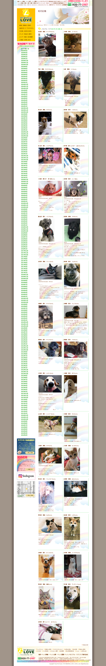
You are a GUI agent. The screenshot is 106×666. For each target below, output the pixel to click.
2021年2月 (24, 175)
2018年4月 (24, 243)
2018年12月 (24, 227)
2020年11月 (24, 181)
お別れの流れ (68, 649)
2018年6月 (24, 239)
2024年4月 (24, 100)
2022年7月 (24, 142)
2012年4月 (24, 385)
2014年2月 (24, 342)
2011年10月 (24, 397)
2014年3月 (24, 340)
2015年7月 (24, 308)
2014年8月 (24, 330)
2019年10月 (24, 207)
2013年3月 (24, 363)
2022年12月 (24, 132)
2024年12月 (24, 84)
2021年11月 (24, 157)
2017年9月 (24, 257)
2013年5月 (24, 360)
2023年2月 (24, 128)
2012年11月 (24, 371)
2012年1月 (24, 391)
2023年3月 (24, 126)
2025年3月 (24, 78)
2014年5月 (24, 336)
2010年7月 (24, 425)
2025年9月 (24, 66)
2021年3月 (24, 173)
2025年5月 (24, 74)
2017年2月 (24, 270)
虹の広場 (75, 649)
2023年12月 (24, 108)
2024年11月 (24, 86)
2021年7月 (24, 165)
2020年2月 (24, 199)
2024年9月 (24, 90)
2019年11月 (24, 205)
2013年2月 (24, 365)
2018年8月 (24, 235)
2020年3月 (24, 197)
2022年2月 (24, 151)
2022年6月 (24, 144)
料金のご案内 (82, 649)
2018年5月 (24, 241)
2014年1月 (24, 344)
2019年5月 (24, 217)
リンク (77, 651)
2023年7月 (24, 118)
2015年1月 (24, 320)
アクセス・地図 (54, 651)
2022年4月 (24, 148)
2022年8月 (24, 140)
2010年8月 (24, 423)
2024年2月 (24, 104)
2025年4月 (24, 76)
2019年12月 (24, 203)
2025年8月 (24, 68)
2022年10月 (24, 136)
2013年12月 (24, 346)
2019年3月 (24, 221)
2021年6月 (24, 167)
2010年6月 (24, 427)
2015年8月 (24, 306)
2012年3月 (24, 387)
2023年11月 (24, 110)
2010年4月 (24, 431)
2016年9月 (24, 280)
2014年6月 (24, 334)
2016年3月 (24, 292)
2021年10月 (24, 159)
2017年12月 (24, 251)
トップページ (40, 25)
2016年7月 (24, 284)
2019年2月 (24, 223)
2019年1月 (24, 225)
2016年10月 (24, 278)
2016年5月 (24, 288)
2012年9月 (24, 375)
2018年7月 (24, 237)
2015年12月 (24, 298)
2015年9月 (24, 304)
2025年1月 (24, 82)
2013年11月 (24, 348)
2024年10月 (24, 88)
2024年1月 (24, 106)
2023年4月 (24, 124)
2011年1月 (24, 413)
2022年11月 (24, 134)
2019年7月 (24, 213)
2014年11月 (24, 324)
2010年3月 (24, 433)
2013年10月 (24, 350)
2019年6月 (24, 215)
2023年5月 (24, 122)
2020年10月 (24, 183)
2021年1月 (24, 177)
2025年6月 (24, 72)
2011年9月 (24, 399)
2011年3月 (24, 409)
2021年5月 (24, 169)
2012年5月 (24, 383)
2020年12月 (24, 179)
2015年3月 (24, 316)
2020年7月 (24, 189)
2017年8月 (24, 258)
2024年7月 (24, 94)
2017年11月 (24, 253)
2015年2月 (24, 318)
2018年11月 (24, 229)
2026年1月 (24, 58)
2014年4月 (24, 338)
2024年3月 (24, 102)
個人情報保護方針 (70, 651)
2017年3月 (24, 268)
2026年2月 (24, 56)
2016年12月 (24, 274)
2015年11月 (24, 300)
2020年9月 (24, 185)
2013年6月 (24, 358)
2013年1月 (24, 367)
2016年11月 (24, 276)
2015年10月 (24, 302)
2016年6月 (24, 286)
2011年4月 (24, 407)
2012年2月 (24, 389)
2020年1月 (24, 201)
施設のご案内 (48, 649)
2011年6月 (24, 405)
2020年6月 (24, 191)
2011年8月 (24, 401)
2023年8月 (24, 116)
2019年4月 (24, 219)
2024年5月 (24, 98)
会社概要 (62, 651)
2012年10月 (24, 373)
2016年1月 (24, 296)
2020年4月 (24, 195)
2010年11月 (24, 417)
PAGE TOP (85, 644)
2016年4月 (24, 290)
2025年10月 (24, 64)
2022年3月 (24, 150)
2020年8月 (24, 187)
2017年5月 (24, 264)
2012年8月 (24, 377)
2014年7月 (24, 332)
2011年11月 (24, 395)
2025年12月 (24, 60)
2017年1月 (24, 272)
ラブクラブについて (58, 649)
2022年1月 (24, 153)
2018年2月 (24, 247)
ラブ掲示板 (45, 651)
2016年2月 (24, 294)
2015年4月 (24, 314)
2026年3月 (24, 54)
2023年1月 (24, 130)
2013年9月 (24, 352)
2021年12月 (24, 155)
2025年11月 (24, 62)
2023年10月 (24, 112)
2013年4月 (24, 362)
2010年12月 (24, 415)
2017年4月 (24, 266)
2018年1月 (24, 249)
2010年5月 (24, 429)
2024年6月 (24, 96)
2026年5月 (24, 50)
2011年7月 (24, 403)
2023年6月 (24, 120)
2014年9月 (24, 328)
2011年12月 (24, 393)
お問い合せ (84, 651)
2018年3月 (24, 245)
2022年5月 (24, 146)
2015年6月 (24, 310)
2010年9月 (24, 421)
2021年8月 (24, 163)
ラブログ (39, 651)
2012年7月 (24, 379)
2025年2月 (24, 80)
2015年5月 (24, 312)
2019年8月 (24, 211)
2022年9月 (24, 138)
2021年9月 (24, 161)
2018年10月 (24, 231)
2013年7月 (24, 356)
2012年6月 (24, 381)
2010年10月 (24, 419)
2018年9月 (24, 233)
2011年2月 (24, 411)
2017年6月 (24, 262)
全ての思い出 (25, 48)
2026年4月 (24, 52)
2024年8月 (24, 92)
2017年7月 (24, 260)
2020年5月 (24, 193)
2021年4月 (24, 171)
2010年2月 (24, 435)
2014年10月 (24, 326)
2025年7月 (24, 70)
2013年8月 (24, 354)
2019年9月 (24, 209)
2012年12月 (24, 369)
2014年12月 (24, 322)
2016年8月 (24, 282)
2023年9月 (24, 114)
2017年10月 (24, 255)
